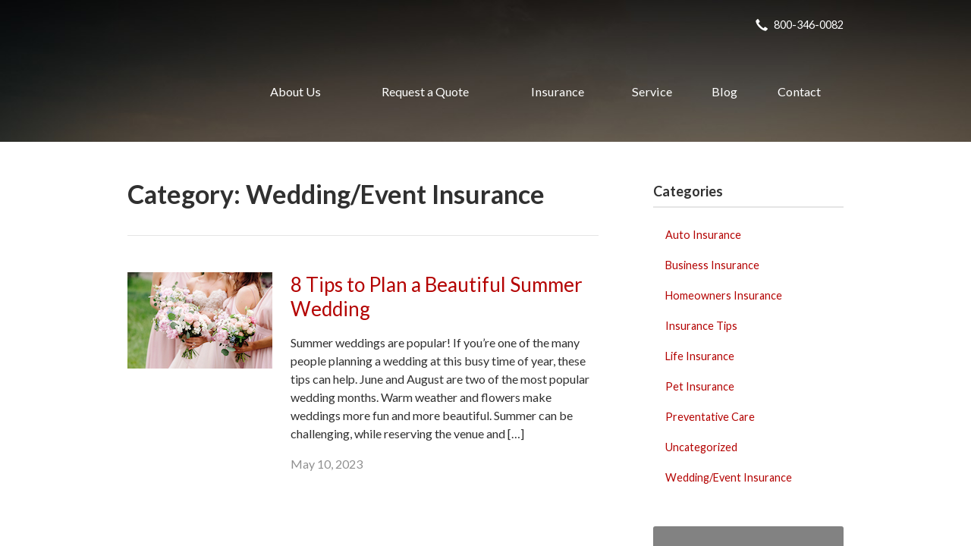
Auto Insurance (703, 234)
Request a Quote (425, 91)
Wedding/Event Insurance (728, 477)
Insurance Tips (701, 325)
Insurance (557, 91)
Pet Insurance (699, 386)
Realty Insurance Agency (175, 92)
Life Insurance (699, 356)
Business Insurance (712, 265)
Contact (799, 91)
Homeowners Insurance (723, 295)
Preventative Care (710, 416)
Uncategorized (701, 447)
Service (652, 91)
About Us (295, 91)
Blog (724, 91)
